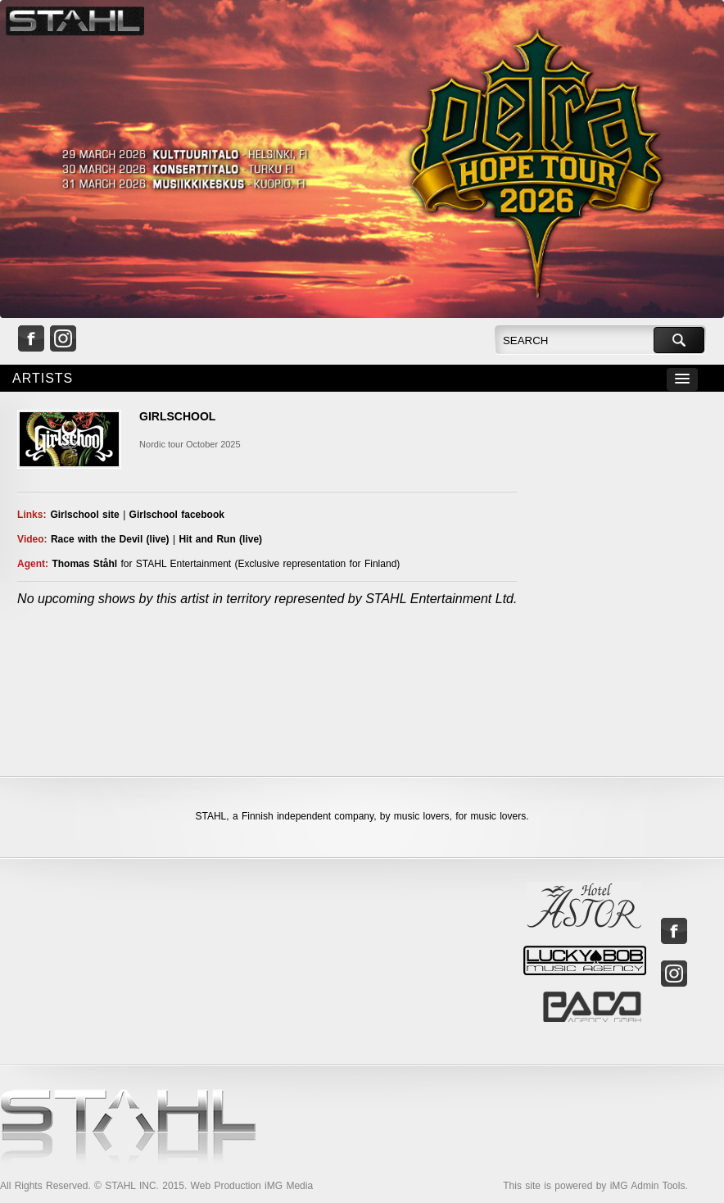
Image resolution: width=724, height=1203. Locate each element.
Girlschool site (84, 514)
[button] (682, 379)
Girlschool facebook (176, 514)
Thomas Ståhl (84, 564)
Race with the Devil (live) (110, 539)
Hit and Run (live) (220, 539)
